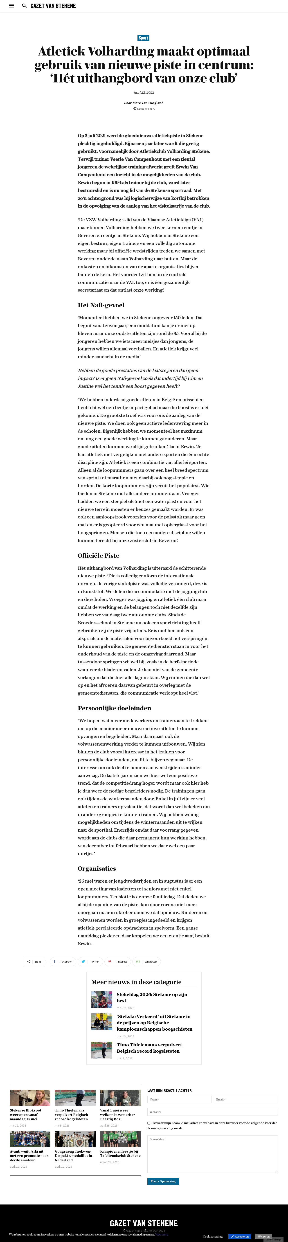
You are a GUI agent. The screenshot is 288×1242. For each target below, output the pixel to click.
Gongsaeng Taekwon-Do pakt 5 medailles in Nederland (73, 1155)
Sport (143, 38)
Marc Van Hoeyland (148, 103)
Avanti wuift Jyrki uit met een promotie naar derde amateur (29, 1155)
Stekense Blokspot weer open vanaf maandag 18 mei (25, 1114)
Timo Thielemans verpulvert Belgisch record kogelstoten (71, 1114)
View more (161, 1234)
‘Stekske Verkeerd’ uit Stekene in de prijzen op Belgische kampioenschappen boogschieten (155, 1023)
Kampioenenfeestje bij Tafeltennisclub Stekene (120, 1153)
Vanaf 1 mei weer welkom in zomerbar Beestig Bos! (117, 1114)
